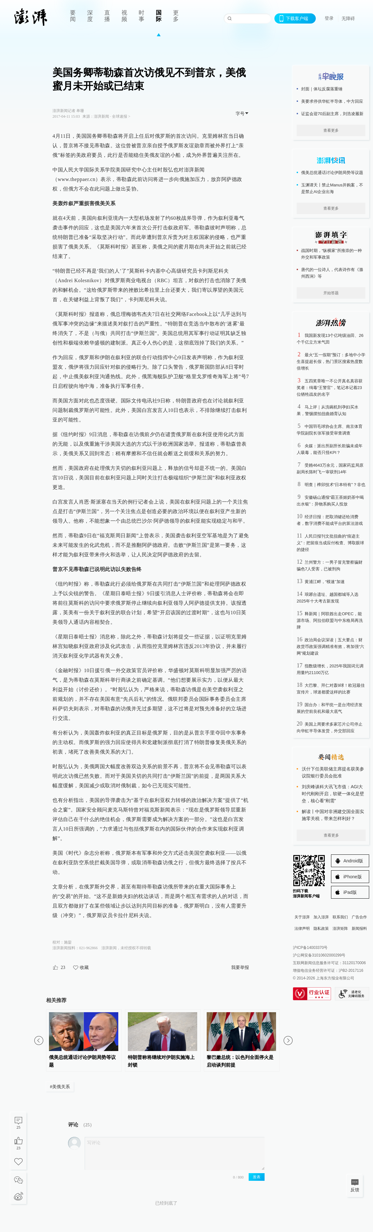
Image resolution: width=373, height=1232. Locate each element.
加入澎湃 (321, 917)
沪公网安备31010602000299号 (319, 955)
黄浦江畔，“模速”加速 (325, 581)
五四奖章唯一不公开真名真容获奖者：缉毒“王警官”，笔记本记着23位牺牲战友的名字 (330, 388)
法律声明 (302, 928)
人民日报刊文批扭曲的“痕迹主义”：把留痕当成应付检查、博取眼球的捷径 (330, 543)
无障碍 (348, 18)
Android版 (353, 860)
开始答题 (331, 293)
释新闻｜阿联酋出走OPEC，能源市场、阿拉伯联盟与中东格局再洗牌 (330, 620)
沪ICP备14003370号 (310, 947)
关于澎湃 (302, 917)
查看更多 (331, 130)
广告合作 (359, 917)
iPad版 (350, 892)
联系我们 (340, 917)
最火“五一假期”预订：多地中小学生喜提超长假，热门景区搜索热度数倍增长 (331, 361)
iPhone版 (352, 876)
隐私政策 (321, 928)
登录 (329, 18)
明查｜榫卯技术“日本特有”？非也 (335, 484)
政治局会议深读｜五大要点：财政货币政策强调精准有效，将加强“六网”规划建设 (330, 646)
